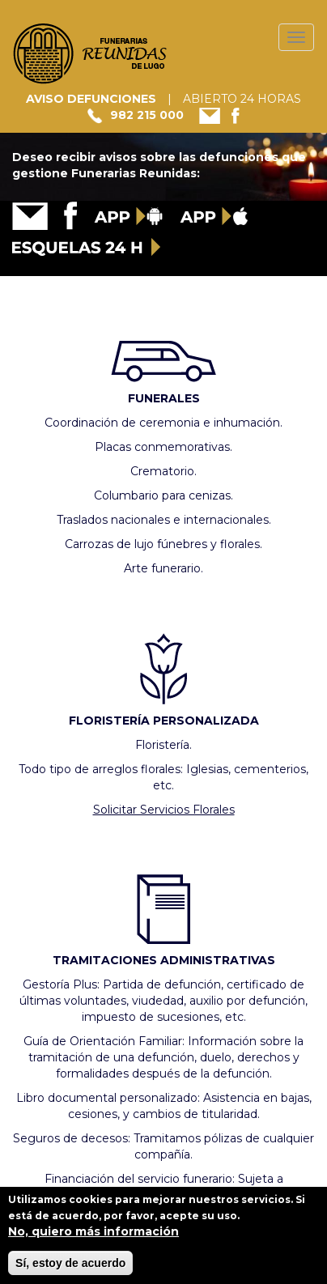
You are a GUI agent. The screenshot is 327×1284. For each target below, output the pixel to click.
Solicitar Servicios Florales (164, 809)
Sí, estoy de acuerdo (70, 1268)
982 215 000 (147, 115)
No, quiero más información (93, 1237)
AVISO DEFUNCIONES (91, 98)
